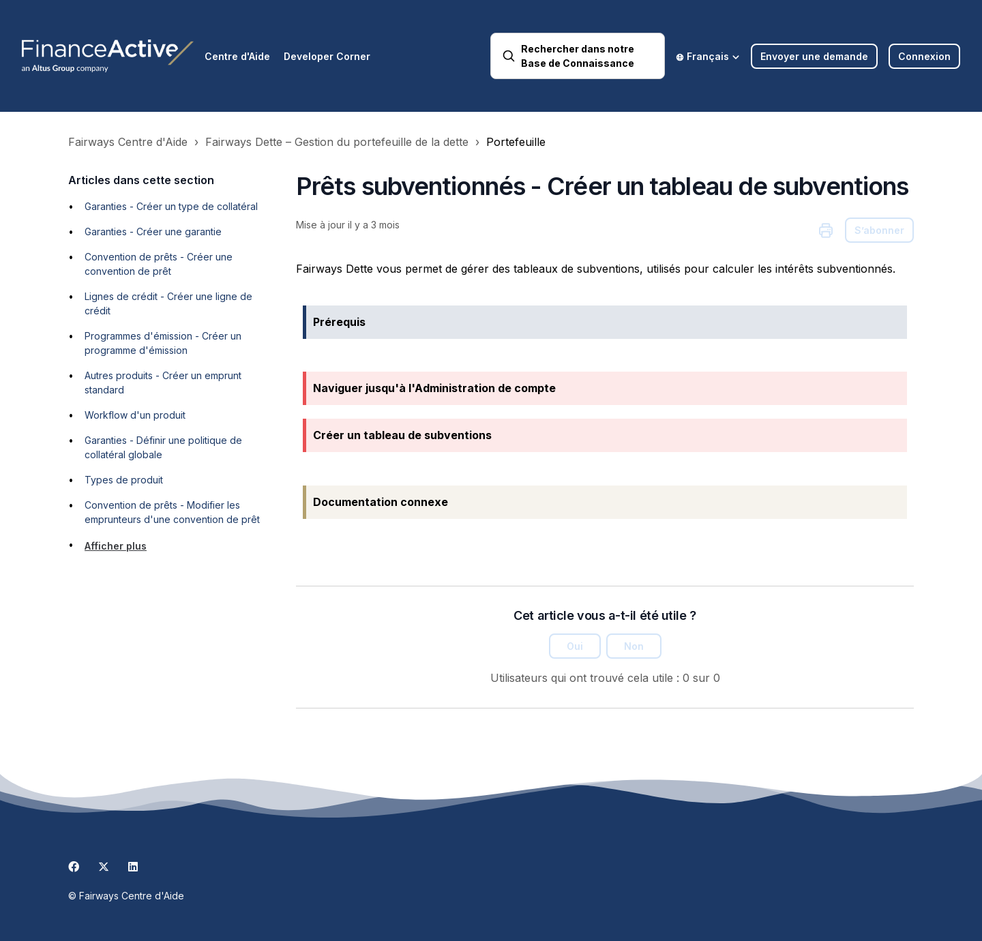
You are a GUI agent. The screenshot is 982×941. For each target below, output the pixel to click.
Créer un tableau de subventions (402, 435)
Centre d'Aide (237, 56)
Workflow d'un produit (135, 415)
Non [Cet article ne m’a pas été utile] (634, 646)
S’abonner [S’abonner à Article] (879, 230)
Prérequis (339, 322)
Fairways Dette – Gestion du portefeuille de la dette (336, 142)
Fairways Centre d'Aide (128, 142)
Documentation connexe (380, 502)
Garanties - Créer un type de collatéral (171, 206)
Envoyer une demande (814, 56)
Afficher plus (116, 546)
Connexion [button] (924, 56)
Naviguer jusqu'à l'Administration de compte (434, 388)
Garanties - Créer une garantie (153, 231)
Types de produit (124, 480)
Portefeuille (516, 142)
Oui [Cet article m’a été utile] (575, 646)
